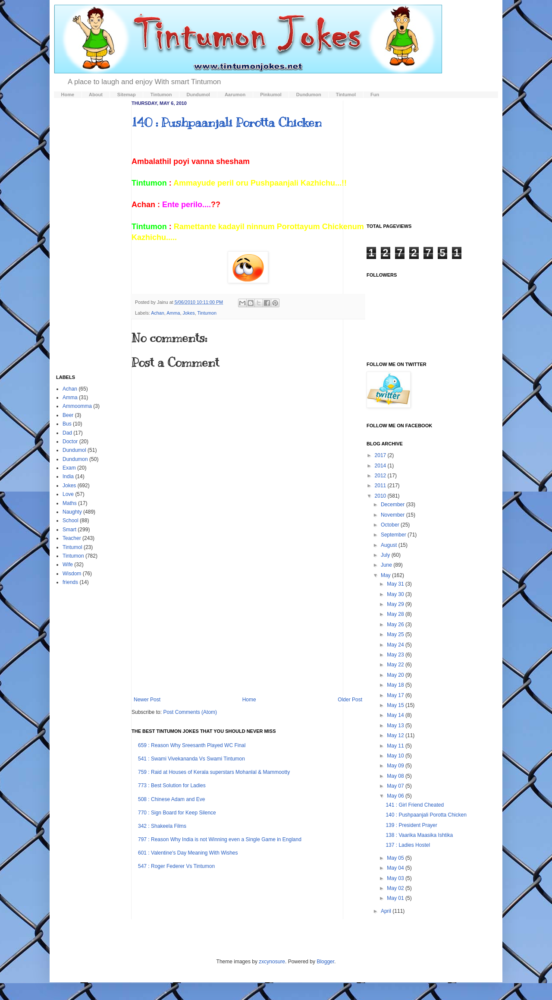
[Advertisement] (248, 625)
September (394, 535)
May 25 (396, 634)
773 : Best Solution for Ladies (172, 785)
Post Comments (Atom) (190, 712)
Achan (157, 312)
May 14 (396, 715)
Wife (68, 565)
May (386, 575)
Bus (67, 424)
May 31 (396, 584)
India (68, 476)
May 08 (396, 776)
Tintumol (72, 547)
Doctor (70, 441)
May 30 (396, 594)
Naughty (72, 512)
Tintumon (207, 312)
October (391, 525)
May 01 (396, 898)
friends (70, 582)
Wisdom (72, 574)
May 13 (396, 725)
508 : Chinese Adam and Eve (171, 799)
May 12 (396, 735)
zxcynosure (272, 962)
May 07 (396, 786)
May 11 (396, 746)
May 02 (396, 888)
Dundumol (74, 450)
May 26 (396, 624)
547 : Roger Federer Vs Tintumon (176, 866)
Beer (68, 415)
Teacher (72, 538)
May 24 (396, 645)
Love (68, 494)
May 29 (396, 604)
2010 (381, 496)
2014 (381, 466)
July (386, 555)
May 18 (396, 685)
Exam (69, 468)
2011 (381, 486)
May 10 (396, 756)
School (70, 520)
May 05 (396, 858)
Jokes (188, 312)
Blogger (325, 962)
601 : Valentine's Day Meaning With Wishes (188, 853)
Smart (69, 530)
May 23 (396, 655)
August (389, 545)
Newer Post (147, 700)
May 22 (396, 665)
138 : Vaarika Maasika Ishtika (419, 835)
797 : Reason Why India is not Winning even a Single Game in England (219, 839)
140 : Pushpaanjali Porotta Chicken (227, 122)
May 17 (396, 695)
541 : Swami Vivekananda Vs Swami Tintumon (191, 759)
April (386, 911)
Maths (70, 503)
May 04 (396, 868)
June (387, 565)
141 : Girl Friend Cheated (415, 805)
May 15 (396, 705)
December (393, 505)
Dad (67, 433)
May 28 (396, 614)
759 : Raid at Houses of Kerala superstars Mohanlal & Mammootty (214, 772)
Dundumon (75, 459)
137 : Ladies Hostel (408, 845)
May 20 (396, 675)
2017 (381, 455)
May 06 (396, 796)
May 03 (396, 878)
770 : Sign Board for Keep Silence (177, 813)
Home (249, 700)
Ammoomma (77, 406)
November (393, 515)
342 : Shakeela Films (162, 826)
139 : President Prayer (411, 825)
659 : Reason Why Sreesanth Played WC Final (191, 745)
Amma (173, 312)
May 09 (396, 766)
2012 (381, 476)
